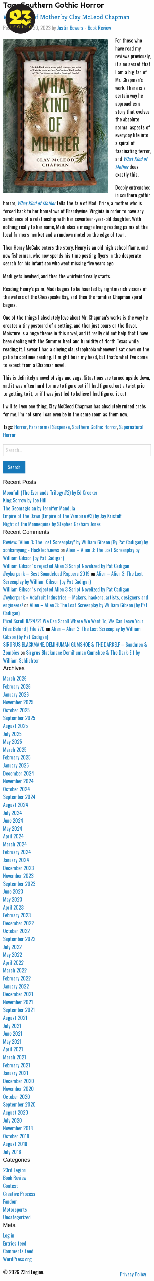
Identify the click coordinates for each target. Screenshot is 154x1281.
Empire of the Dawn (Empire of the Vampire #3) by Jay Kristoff (62, 516)
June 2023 (13, 891)
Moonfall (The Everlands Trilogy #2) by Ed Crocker (50, 492)
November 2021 (18, 1002)
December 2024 (18, 773)
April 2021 (13, 1049)
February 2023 (17, 915)
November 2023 (18, 875)
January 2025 (16, 765)
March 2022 (15, 970)
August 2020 (15, 1112)
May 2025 (12, 741)
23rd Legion (14, 1170)
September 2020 (19, 1104)
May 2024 (12, 828)
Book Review (99, 27)
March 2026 (15, 678)
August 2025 (15, 726)
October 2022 (16, 931)
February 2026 (17, 686)
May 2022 (12, 954)
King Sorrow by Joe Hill (24, 500)
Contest (10, 1185)
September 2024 (19, 796)
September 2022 (19, 939)
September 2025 (19, 718)
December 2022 (18, 923)
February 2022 (17, 978)
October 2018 (16, 1136)
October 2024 (16, 789)
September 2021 (19, 1009)
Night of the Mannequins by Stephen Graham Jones (52, 524)
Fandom (10, 1201)
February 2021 (16, 1065)
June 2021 (12, 1033)
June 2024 (13, 820)
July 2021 (12, 1025)
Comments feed (18, 1251)
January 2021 (15, 1073)
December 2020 (18, 1081)
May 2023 (12, 899)
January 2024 (16, 860)
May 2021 (12, 1041)
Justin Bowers (70, 27)
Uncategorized (17, 1217)
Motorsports (15, 1209)
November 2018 (18, 1128)
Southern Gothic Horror (94, 427)
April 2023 (13, 907)
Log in (8, 1235)
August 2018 (15, 1144)
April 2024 (13, 836)
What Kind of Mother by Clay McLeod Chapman (66, 17)
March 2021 (14, 1057)
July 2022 (12, 947)
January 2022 (16, 986)
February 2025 (17, 757)
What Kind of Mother (36, 203)
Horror (20, 427)
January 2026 (16, 694)
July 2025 (12, 734)
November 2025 (18, 702)
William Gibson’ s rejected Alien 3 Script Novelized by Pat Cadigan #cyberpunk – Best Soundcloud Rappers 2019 (66, 570)
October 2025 (16, 710)
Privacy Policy (133, 1274)
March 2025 (15, 749)
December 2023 (18, 868)
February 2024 (17, 852)
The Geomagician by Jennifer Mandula (39, 508)
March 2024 (15, 844)
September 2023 (19, 883)
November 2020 (18, 1088)
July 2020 (12, 1120)
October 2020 (16, 1096)
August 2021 (15, 1017)
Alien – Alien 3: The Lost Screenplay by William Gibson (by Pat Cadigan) (73, 577)
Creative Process (19, 1193)
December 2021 (18, 994)
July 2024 (12, 812)
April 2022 (13, 962)
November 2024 (18, 781)
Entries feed (14, 1243)
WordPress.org (17, 1259)
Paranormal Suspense (49, 427)
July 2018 (12, 1152)
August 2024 (15, 804)
